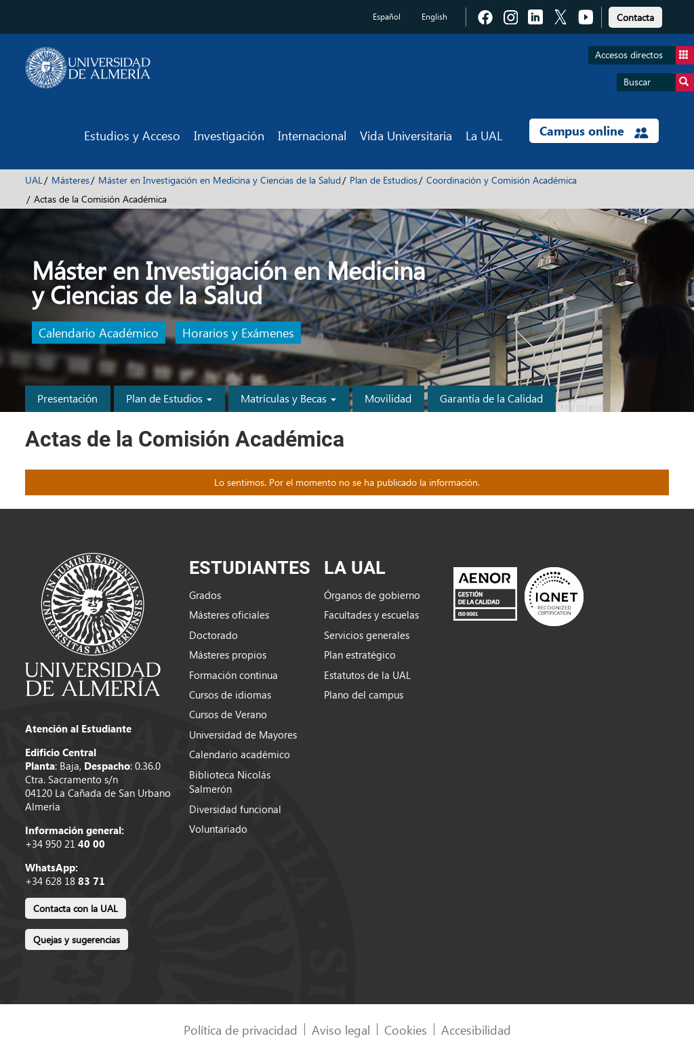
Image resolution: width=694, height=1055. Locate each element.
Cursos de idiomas (230, 694)
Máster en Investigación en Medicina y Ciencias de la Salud (219, 179)
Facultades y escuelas (371, 614)
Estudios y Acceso (132, 135)
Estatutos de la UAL (367, 675)
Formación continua (233, 675)
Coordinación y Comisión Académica (501, 179)
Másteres (70, 179)
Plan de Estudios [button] (169, 398)
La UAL (484, 135)
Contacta (635, 17)
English (434, 17)
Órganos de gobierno (372, 595)
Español (387, 17)
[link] (635, 15)
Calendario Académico (99, 333)
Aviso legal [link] (341, 1029)
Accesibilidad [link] (476, 1029)
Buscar (659, 82)
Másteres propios (227, 654)
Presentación (67, 398)
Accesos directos (644, 55)
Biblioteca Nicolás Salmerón (229, 781)
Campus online (594, 131)
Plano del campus (363, 694)
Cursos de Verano (228, 714)
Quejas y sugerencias (76, 939)
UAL (34, 179)
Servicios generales (366, 635)
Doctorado (213, 635)
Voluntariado (218, 828)
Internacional (312, 135)
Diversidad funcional (235, 809)
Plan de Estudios (383, 179)
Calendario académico (239, 754)
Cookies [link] (405, 1029)
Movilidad (388, 398)
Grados (205, 595)
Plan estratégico (360, 654)
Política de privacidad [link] (241, 1029)
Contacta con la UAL (75, 908)
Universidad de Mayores (243, 734)
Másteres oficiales (229, 614)
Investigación (229, 135)
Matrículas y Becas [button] (288, 398)
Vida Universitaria (406, 135)
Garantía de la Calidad (491, 398)
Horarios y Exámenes (238, 333)
